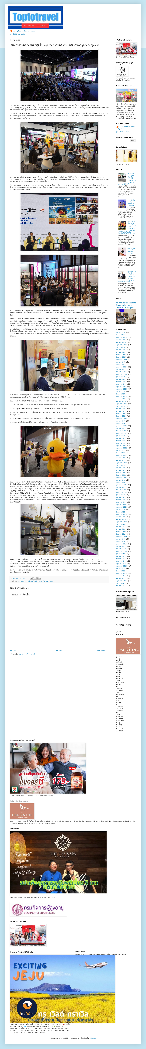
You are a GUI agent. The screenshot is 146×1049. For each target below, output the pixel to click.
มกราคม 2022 (120, 458)
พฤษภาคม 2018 (121, 566)
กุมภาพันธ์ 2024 (121, 396)
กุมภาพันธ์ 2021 (121, 485)
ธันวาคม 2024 (121, 372)
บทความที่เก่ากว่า (102, 651)
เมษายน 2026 (120, 332)
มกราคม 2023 (120, 428)
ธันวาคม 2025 (121, 342)
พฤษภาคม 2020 (121, 507)
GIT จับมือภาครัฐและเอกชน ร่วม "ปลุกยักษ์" (131, 203)
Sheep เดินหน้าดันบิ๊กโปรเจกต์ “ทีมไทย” (131, 251)
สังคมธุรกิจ (41, 581)
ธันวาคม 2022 (121, 431)
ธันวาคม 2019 (121, 519)
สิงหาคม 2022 (120, 441)
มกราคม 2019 (120, 546)
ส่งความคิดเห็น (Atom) (27, 654)
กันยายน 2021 (120, 468)
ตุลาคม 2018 (120, 554)
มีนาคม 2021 (120, 482)
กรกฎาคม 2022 (121, 443)
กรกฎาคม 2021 (121, 473)
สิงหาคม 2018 (120, 559)
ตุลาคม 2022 (120, 436)
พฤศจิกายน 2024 (121, 374)
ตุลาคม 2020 (120, 495)
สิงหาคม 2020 (120, 500)
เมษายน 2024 (120, 391)
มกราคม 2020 (120, 517)
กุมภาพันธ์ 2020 (121, 514)
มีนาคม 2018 (120, 571)
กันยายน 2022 (120, 438)
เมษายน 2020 (120, 509)
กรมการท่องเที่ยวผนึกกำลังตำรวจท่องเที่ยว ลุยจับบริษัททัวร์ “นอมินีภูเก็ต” (126, 305)
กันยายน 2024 (120, 379)
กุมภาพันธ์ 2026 (121, 337)
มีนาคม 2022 (120, 453)
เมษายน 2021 (120, 480)
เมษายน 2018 (120, 569)
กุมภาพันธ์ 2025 (121, 367)
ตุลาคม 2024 (120, 377)
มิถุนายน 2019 (121, 534)
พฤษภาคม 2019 (121, 536)
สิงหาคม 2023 (120, 411)
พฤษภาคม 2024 (121, 389)
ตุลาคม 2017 (120, 583)
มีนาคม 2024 (120, 394)
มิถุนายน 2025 (121, 357)
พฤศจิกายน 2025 (121, 345)
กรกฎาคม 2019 (121, 532)
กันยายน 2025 (120, 350)
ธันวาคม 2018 (121, 549)
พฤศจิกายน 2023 (121, 404)
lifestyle (49, 581)
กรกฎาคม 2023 (121, 414)
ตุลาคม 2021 (120, 465)
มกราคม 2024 (120, 399)
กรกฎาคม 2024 (121, 384)
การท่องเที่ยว (21, 581)
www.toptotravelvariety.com (23, 31)
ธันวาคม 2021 (121, 460)
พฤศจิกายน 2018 (121, 551)
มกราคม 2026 (120, 340)
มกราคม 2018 (120, 576)
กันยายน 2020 (120, 497)
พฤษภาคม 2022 (121, 448)
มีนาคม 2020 (120, 512)
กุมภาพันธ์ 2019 (121, 544)
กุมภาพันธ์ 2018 (121, 573)
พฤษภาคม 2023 (121, 419)
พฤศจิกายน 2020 (121, 492)
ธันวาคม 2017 (121, 578)
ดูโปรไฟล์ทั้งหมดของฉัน (17, 34)
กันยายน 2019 (120, 527)
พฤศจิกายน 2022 (121, 433)
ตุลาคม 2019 (120, 524)
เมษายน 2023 (120, 421)
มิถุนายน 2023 (121, 416)
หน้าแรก (59, 651)
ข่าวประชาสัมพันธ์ (32, 581)
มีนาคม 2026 (120, 335)
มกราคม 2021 (120, 487)
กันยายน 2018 (120, 556)
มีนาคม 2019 (120, 541)
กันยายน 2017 (120, 586)
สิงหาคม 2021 (120, 470)
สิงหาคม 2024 (120, 382)
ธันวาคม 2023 (121, 401)
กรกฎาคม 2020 (121, 502)
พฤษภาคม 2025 (121, 359)
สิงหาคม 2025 (120, 352)
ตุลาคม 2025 (120, 347)
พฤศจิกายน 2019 (121, 522)
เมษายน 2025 (120, 362)
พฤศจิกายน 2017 (121, 581)
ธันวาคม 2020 (121, 490)
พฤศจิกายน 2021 (121, 463)
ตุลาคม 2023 (120, 406)
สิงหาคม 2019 (120, 529)
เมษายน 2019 (120, 539)
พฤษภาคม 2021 (121, 478)
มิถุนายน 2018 (121, 564)
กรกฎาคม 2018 (121, 561)
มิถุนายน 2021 (121, 475)
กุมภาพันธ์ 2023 (121, 426)
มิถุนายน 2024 (121, 387)
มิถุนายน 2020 (121, 505)
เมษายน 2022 (120, 451)
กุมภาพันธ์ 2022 (121, 455)
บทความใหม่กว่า (15, 651)
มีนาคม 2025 (120, 364)
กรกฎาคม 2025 (121, 355)
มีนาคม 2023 (120, 423)
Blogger (93, 1038)
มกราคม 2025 (120, 369)
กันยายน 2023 (120, 409)
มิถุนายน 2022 (121, 446)
